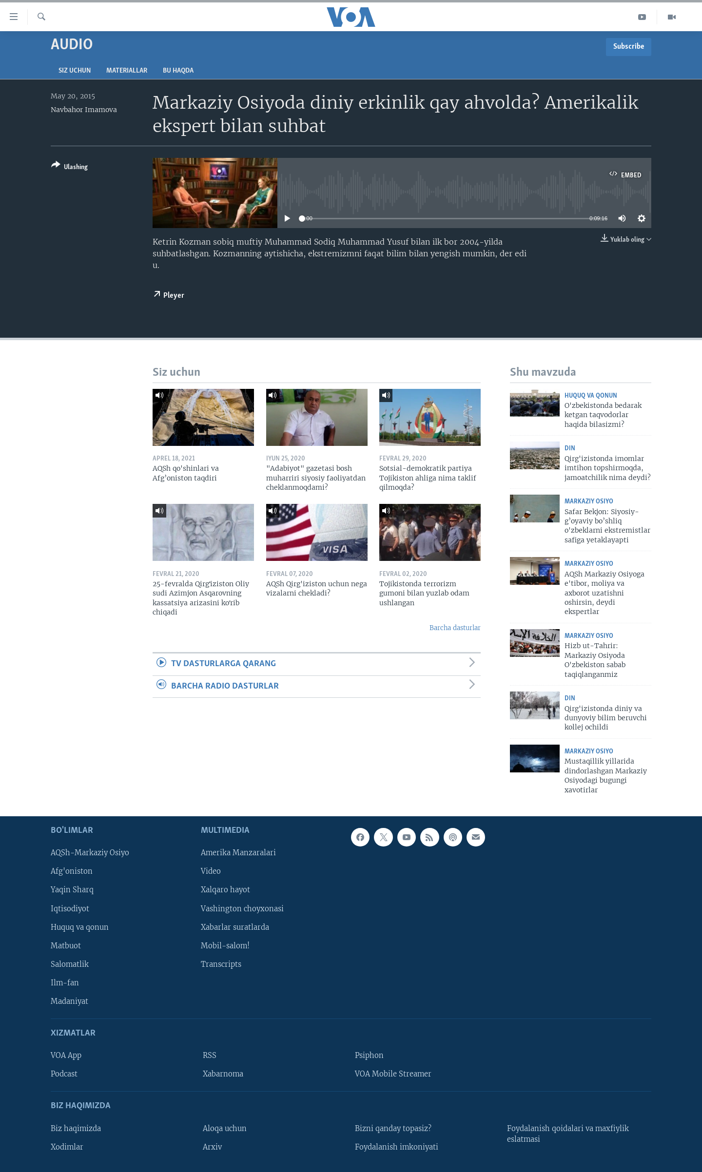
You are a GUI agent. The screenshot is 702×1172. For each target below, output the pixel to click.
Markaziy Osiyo (589, 502)
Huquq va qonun (591, 396)
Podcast (64, 1074)
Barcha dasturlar (455, 628)
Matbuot (66, 945)
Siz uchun (74, 71)
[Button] (69, 168)
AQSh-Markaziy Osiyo (90, 852)
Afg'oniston (72, 871)
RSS (209, 1055)
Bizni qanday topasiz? (393, 1128)
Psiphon (369, 1055)
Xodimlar (67, 1147)
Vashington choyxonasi (242, 908)
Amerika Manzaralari (238, 852)
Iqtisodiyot (70, 908)
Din (570, 448)
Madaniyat (69, 1001)
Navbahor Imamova (84, 109)
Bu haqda (178, 71)
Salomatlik (70, 964)
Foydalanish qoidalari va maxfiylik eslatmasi (568, 1134)
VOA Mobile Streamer (393, 1074)
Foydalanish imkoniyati (396, 1147)
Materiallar (126, 71)
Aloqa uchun (225, 1128)
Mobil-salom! (225, 945)
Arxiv (212, 1147)
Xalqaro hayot (225, 889)
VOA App (66, 1055)
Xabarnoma (223, 1074)
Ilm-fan (65, 983)
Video (211, 871)
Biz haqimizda (76, 1128)
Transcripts (221, 964)
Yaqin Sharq (72, 889)
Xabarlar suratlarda (235, 926)
